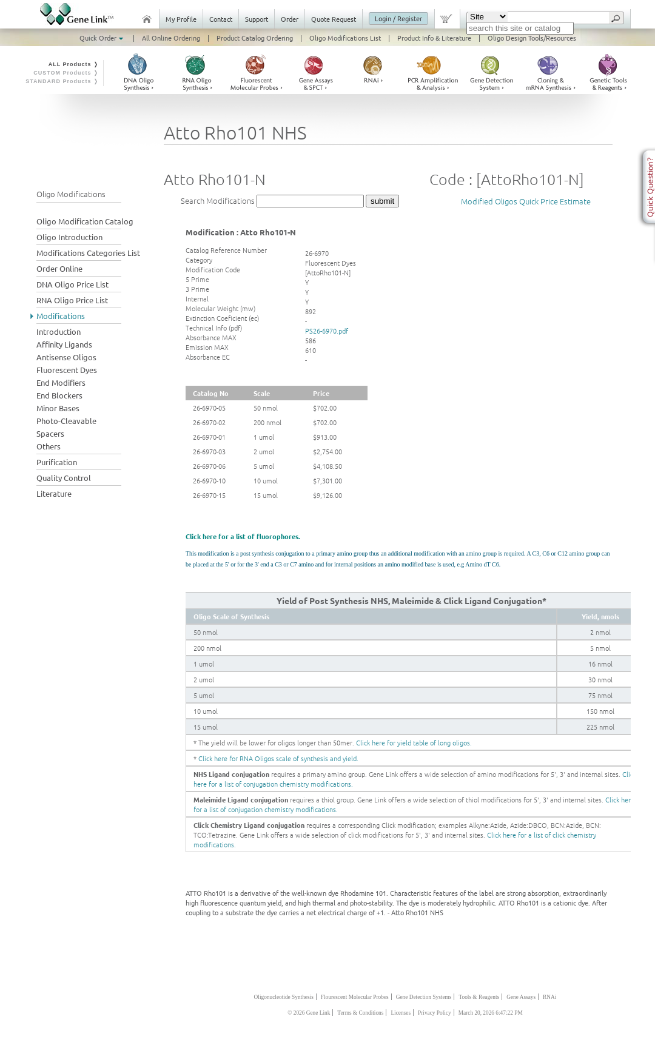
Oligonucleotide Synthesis (284, 997)
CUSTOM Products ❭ (66, 73)
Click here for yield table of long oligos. (414, 742)
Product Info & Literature (434, 37)
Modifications (60, 316)
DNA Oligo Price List (72, 284)
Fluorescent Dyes (66, 370)
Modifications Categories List (88, 252)
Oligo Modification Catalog (84, 221)
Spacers (50, 433)
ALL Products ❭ (74, 64)
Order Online (59, 268)
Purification (56, 462)
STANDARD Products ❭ (62, 81)
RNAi (549, 997)
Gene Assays (521, 997)
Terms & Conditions (360, 1013)
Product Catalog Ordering (255, 37)
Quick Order (102, 37)
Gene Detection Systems (424, 997)
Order (289, 19)
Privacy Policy (434, 1013)
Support (256, 19)
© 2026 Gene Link (308, 1013)
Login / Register (398, 18)
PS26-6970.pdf (326, 330)
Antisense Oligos (66, 357)
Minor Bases (57, 408)
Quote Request (333, 19)
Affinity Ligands (64, 344)
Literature (54, 493)
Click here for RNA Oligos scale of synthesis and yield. (278, 758)
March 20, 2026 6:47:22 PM (490, 1013)
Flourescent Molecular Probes (355, 997)
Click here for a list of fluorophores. (243, 536)
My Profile (181, 19)
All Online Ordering (171, 37)
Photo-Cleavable (66, 420)
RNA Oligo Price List (72, 300)
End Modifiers (61, 382)
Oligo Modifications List (345, 37)
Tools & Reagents (478, 997)
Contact (220, 19)
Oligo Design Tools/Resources (532, 37)
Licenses (401, 1013)
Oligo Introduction (69, 237)
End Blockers (59, 395)
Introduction (58, 331)
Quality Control (63, 477)
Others (48, 446)
